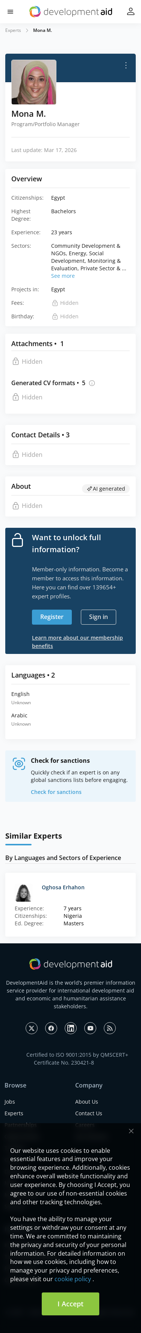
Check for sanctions (56, 791)
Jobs (10, 1101)
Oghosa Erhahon (63, 887)
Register (52, 617)
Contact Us (88, 1113)
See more (63, 275)
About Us (86, 1101)
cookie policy (73, 1279)
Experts (13, 30)
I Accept (70, 1303)
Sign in (98, 617)
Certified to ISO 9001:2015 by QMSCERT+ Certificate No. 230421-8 (77, 1058)
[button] (10, 12)
